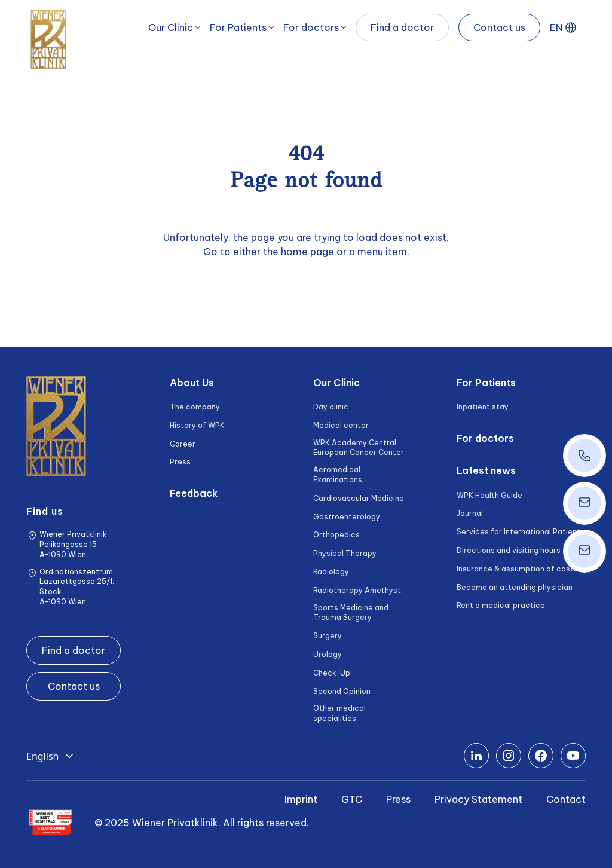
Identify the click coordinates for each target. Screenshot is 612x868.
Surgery (327, 635)
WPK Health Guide (489, 495)
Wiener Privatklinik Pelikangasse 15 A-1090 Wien (73, 544)
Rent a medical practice (501, 605)
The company (195, 406)
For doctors (311, 27)
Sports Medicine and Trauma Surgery (350, 612)
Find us (44, 511)
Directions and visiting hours (509, 550)
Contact (566, 799)
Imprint (300, 799)
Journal (470, 513)
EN (556, 27)
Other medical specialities (339, 713)
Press (180, 461)
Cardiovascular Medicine (358, 498)
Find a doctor (402, 27)
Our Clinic (170, 27)
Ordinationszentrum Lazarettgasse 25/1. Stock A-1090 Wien (76, 586)
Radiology (331, 571)
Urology (327, 654)
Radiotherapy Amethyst (357, 590)
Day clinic (330, 406)
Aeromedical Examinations (337, 474)
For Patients (238, 27)
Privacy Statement (478, 799)
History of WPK (197, 425)
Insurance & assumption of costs (517, 568)
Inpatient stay (483, 406)
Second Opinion (342, 691)
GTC (351, 799)
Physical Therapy (345, 553)
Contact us (499, 27)
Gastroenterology (346, 516)
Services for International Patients (521, 531)
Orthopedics (336, 534)
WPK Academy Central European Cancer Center (358, 447)
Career (182, 443)
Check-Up (331, 672)
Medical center (341, 425)
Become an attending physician (515, 587)
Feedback (194, 493)
